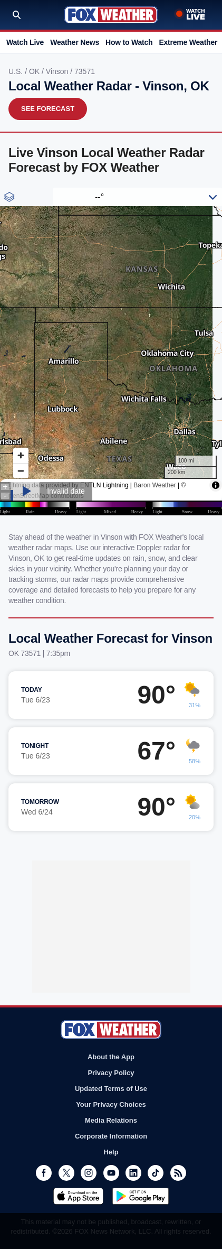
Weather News (74, 42)
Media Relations (111, 1120)
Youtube (111, 1173)
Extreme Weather (188, 42)
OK (35, 71)
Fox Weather (111, 14)
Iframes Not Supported (111, 351)
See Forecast (47, 109)
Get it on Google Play (140, 1196)
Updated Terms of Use (111, 1089)
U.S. (16, 71)
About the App (111, 1057)
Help (110, 1152)
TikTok (155, 1173)
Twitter (66, 1173)
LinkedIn (133, 1173)
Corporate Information (111, 1136)
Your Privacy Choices (111, 1104)
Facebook (44, 1173)
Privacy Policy (111, 1073)
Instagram (88, 1173)
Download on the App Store (78, 1196)
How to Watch (128, 42)
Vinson (58, 71)
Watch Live (25, 42)
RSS (178, 1173)
